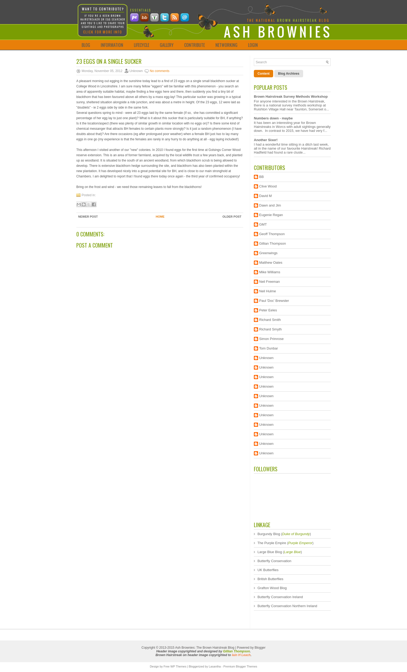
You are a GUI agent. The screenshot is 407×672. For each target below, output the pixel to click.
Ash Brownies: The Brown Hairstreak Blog (204, 647)
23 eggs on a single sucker (108, 61)
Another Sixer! (266, 140)
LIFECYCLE (141, 45)
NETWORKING (226, 45)
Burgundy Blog (269, 534)
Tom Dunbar (268, 348)
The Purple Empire (271, 543)
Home (160, 216)
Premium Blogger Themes (240, 666)
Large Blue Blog (270, 552)
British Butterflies (271, 579)
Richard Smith (270, 320)
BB (261, 177)
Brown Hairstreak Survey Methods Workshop (291, 96)
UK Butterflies (268, 570)
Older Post (231, 216)
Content (263, 73)
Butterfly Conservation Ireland (280, 597)
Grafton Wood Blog (272, 588)
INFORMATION (112, 45)
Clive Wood (268, 186)
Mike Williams (269, 272)
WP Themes (178, 666)
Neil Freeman (269, 282)
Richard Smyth (270, 329)
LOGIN (253, 45)
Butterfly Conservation (274, 561)
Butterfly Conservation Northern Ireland (287, 606)
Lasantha (215, 666)
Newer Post (88, 216)
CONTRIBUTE (194, 45)
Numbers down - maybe (273, 118)
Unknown (266, 358)
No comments (159, 71)
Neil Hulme (267, 291)
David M (265, 196)
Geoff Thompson (272, 234)
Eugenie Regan (271, 215)
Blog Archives (288, 73)
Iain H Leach (241, 655)
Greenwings (268, 253)
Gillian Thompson (272, 243)
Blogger (260, 647)
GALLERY (167, 45)
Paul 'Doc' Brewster (274, 301)
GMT (263, 224)
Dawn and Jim (270, 205)
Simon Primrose (271, 339)
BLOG (86, 45)
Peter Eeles (268, 310)
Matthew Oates (270, 263)
